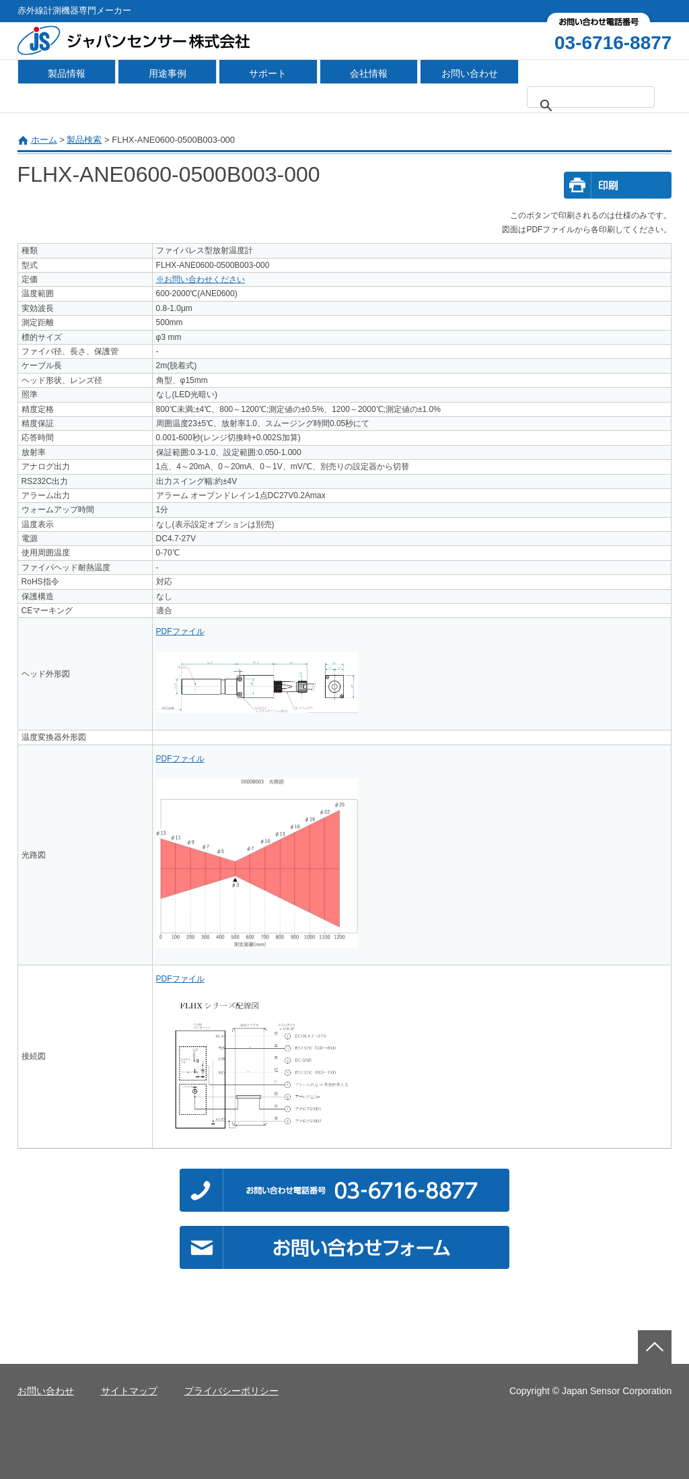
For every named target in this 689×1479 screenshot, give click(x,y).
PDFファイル (180, 631)
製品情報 (66, 73)
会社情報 (369, 73)
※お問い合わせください (200, 279)
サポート (268, 73)
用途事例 (167, 73)
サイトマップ (129, 1390)
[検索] (598, 106)
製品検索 (84, 140)
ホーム (44, 140)
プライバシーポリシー (231, 1390)
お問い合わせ (469, 73)
